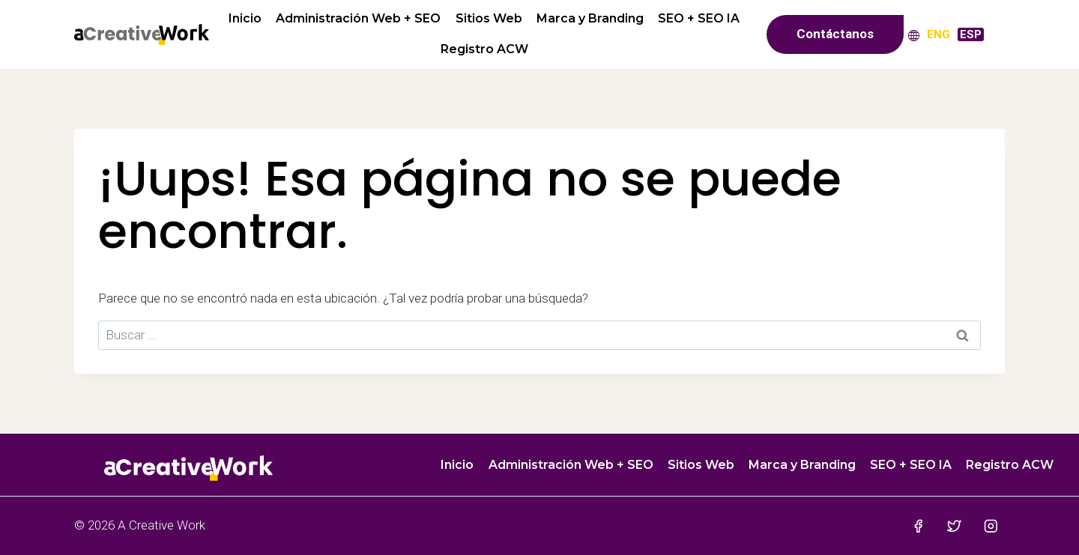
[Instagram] (991, 525)
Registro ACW (484, 49)
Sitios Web (489, 18)
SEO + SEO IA (699, 18)
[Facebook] (917, 525)
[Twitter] (954, 525)
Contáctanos (835, 33)
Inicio (245, 18)
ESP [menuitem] (971, 34)
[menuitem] (938, 34)
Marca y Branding (590, 18)
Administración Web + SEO (358, 18)
